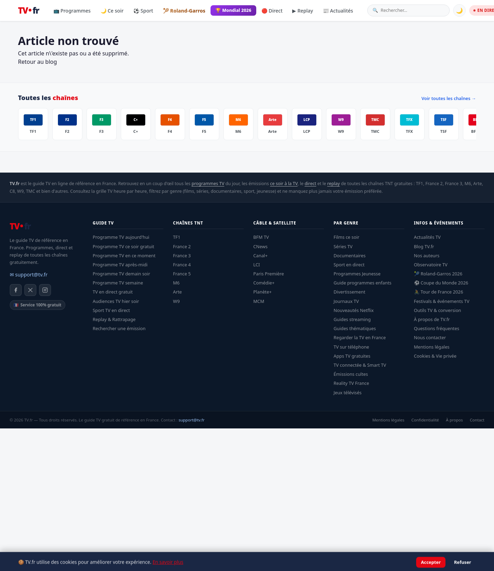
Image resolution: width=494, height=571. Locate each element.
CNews (260, 246)
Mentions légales (432, 347)
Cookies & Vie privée (435, 356)
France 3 (182, 255)
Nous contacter (430, 337)
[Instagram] (45, 290)
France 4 (182, 264)
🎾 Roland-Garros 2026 (438, 274)
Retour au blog (37, 62)
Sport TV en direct (111, 310)
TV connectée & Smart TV (360, 365)
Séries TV (343, 246)
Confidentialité (425, 419)
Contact (477, 419)
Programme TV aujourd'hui (121, 237)
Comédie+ (264, 283)
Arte (177, 292)
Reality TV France (351, 383)
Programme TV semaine (118, 283)
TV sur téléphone (351, 347)
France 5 (182, 274)
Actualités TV (427, 237)
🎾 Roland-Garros (184, 10)
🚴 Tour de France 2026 (438, 292)
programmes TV (208, 183)
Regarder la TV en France (360, 337)
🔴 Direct (272, 10)
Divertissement (350, 292)
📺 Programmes (72, 10)
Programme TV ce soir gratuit (123, 246)
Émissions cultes (351, 374)
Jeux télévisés (348, 392)
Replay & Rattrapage (114, 319)
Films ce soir (347, 237)
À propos (454, 419)
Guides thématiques (355, 328)
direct (310, 183)
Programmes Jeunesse (357, 274)
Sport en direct (349, 264)
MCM (258, 301)
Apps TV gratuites (352, 356)
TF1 (176, 237)
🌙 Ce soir (112, 10)
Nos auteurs (427, 255)
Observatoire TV (431, 264)
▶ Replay (302, 10)
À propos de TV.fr (432, 319)
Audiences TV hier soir (116, 301)
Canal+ (260, 255)
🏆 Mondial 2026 (233, 10)
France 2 (182, 246)
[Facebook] (16, 290)
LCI (256, 264)
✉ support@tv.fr (29, 274)
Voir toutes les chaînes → (448, 98)
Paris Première (268, 274)
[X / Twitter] (30, 290)
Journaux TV (346, 301)
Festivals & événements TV (442, 301)
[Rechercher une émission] (412, 10)
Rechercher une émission (119, 328)
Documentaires (350, 255)
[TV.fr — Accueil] (28, 10)
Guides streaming (352, 319)
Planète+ (262, 292)
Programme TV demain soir (121, 274)
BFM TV (261, 237)
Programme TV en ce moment (124, 255)
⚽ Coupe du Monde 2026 (441, 283)
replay (333, 183)
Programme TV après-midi (120, 264)
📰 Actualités (338, 10)
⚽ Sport (143, 10)
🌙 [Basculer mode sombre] (459, 10)
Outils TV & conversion (437, 310)
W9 (176, 301)
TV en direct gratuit (113, 292)
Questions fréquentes (436, 328)
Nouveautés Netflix (354, 310)
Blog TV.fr (424, 246)
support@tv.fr (191, 419)
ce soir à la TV (283, 183)
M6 (176, 283)
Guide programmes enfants (363, 283)
